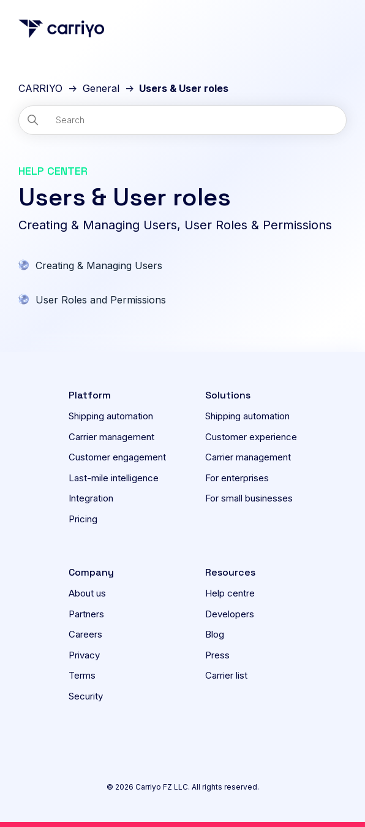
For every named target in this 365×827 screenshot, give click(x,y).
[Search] (182, 120)
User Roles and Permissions (101, 300)
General (101, 88)
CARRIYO (40, 88)
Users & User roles (183, 88)
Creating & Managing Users (99, 265)
